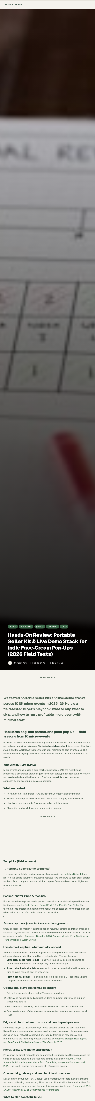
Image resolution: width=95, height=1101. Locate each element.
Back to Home (13, 4)
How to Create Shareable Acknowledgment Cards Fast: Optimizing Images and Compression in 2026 (44, 1062)
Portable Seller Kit (73, 874)
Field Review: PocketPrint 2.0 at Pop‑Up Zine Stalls (52, 905)
